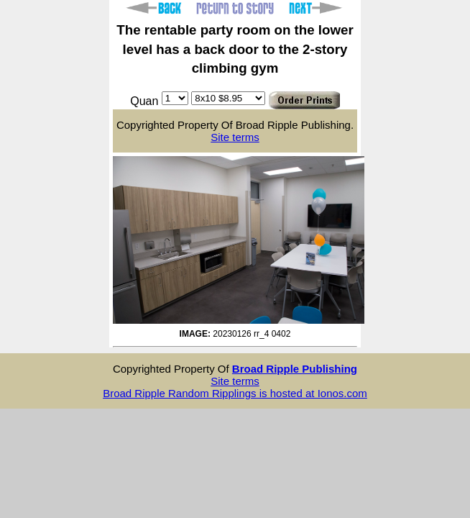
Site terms (235, 137)
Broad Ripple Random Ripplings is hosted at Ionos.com (235, 393)
